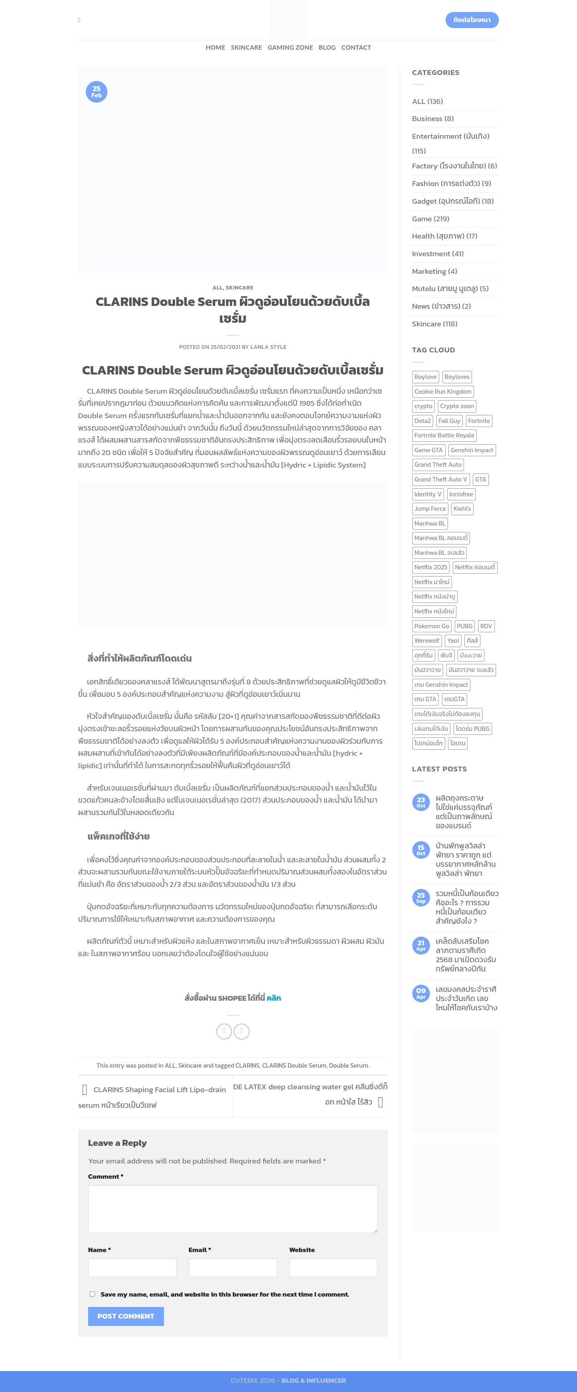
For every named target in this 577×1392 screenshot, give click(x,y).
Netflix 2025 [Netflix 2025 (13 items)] (431, 567)
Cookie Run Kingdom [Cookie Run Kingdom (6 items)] (443, 391)
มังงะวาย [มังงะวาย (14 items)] (471, 655)
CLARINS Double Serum (294, 1065)
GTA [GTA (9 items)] (480, 479)
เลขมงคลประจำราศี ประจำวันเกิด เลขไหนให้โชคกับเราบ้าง (467, 998)
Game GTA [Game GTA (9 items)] (429, 450)
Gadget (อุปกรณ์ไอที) (446, 201)
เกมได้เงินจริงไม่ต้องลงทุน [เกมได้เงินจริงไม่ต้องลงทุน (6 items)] (447, 713)
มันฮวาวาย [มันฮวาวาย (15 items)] (428, 669)
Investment (431, 253)
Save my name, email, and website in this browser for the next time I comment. (225, 1294)
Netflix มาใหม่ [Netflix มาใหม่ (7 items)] (432, 582)
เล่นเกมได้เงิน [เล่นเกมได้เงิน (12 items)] (431, 728)
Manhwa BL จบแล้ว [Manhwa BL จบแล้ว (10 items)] (440, 552)
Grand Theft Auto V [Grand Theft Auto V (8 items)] (441, 479)
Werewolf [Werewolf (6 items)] (427, 640)
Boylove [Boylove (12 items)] (426, 376)
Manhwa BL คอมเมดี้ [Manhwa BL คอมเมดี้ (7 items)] (441, 537)
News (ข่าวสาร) (436, 306)
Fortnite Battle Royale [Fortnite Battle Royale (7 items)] (445, 435)
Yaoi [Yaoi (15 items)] (453, 640)
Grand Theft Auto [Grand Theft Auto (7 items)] (438, 464)
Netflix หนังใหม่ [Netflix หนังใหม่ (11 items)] (434, 611)
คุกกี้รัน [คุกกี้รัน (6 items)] (424, 655)
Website (302, 1249)
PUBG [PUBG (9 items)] (465, 626)
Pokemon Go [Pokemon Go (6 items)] (432, 626)
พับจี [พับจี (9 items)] (446, 655)
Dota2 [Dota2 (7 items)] (423, 420)
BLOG (327, 47)
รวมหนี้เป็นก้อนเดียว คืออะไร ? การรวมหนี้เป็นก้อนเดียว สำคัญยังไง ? (467, 907)
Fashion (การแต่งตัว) (446, 183)
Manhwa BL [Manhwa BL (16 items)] (430, 523)
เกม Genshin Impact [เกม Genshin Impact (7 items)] (441, 684)
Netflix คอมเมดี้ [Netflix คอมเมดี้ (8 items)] (475, 567)
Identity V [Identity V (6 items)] (428, 494)
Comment (105, 1176)
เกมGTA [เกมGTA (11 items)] (454, 699)
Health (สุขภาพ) (438, 236)
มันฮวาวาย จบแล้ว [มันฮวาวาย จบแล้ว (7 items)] (471, 669)
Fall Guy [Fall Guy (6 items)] (450, 420)
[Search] (81, 20)
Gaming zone (290, 47)
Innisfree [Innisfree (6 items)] (461, 494)
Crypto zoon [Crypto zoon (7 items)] (457, 406)
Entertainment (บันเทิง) (451, 136)
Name (99, 1249)
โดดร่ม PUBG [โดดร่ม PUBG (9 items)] (473, 728)
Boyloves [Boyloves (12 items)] (457, 376)
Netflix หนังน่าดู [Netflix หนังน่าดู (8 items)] (435, 596)
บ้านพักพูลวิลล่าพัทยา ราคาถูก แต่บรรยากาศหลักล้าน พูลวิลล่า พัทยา (466, 859)
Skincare (246, 47)
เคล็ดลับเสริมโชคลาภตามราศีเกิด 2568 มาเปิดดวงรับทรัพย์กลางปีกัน (466, 955)
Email (200, 1249)
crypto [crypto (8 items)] (424, 406)
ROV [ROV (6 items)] (486, 626)
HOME (215, 47)
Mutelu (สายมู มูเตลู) (445, 288)
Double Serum (348, 1065)
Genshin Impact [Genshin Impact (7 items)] (472, 450)
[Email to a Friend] (242, 1032)
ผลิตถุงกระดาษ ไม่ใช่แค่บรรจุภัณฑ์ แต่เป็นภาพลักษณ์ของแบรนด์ (464, 811)
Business (427, 118)
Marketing (429, 271)
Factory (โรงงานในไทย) (449, 166)
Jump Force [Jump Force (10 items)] (430, 508)
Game (422, 219)
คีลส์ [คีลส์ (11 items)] (472, 640)
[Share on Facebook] (224, 1032)
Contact (356, 47)
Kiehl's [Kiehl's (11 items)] (462, 508)
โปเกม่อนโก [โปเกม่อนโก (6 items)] (429, 743)
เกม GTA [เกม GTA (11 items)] (426, 699)
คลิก (274, 998)
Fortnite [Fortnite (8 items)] (479, 420)
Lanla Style (269, 347)
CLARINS (248, 1065)
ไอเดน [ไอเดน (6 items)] (457, 743)
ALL (217, 287)
